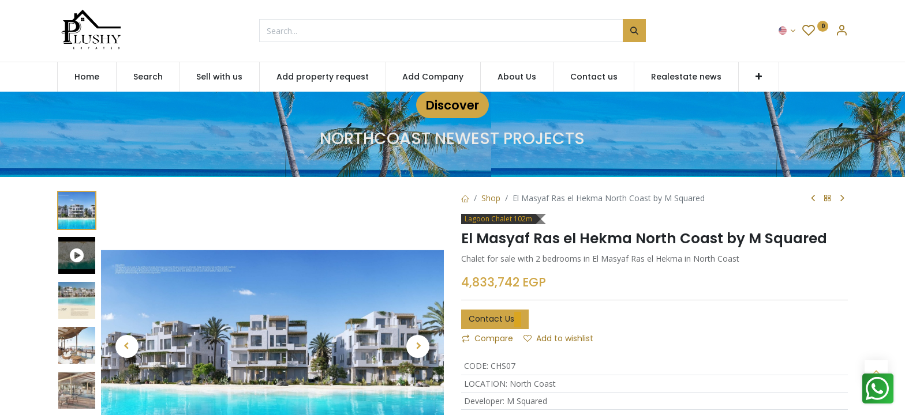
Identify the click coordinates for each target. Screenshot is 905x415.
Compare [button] (487, 338)
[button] (759, 77)
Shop (490, 198)
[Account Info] (841, 31)
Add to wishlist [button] (558, 338)
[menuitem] (87, 77)
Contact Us (495, 319)
